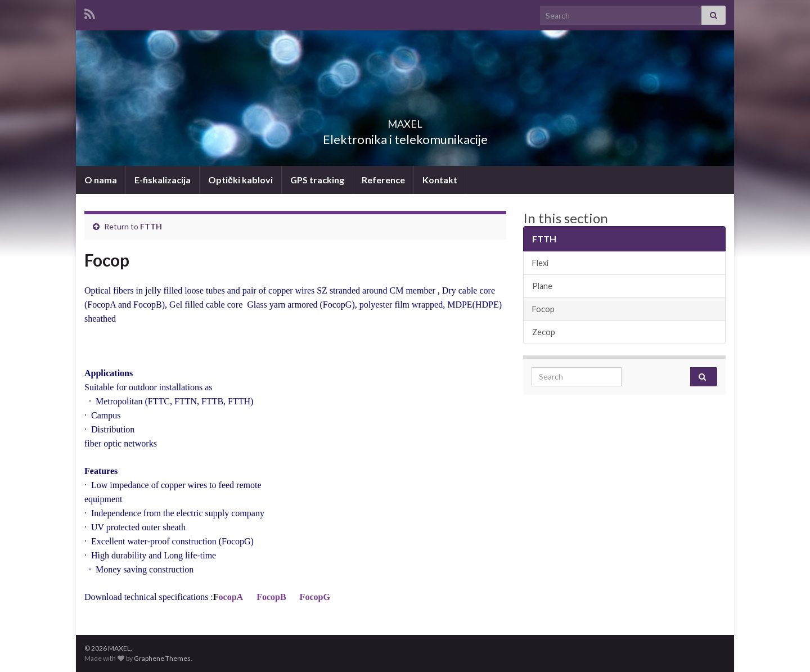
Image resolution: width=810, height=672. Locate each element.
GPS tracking (317, 179)
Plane (542, 286)
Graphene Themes (162, 658)
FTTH (151, 226)
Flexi (540, 263)
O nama (100, 179)
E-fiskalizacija (162, 179)
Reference (383, 179)
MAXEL (405, 121)
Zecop (543, 332)
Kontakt (439, 179)
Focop (543, 309)
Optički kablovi (240, 179)
